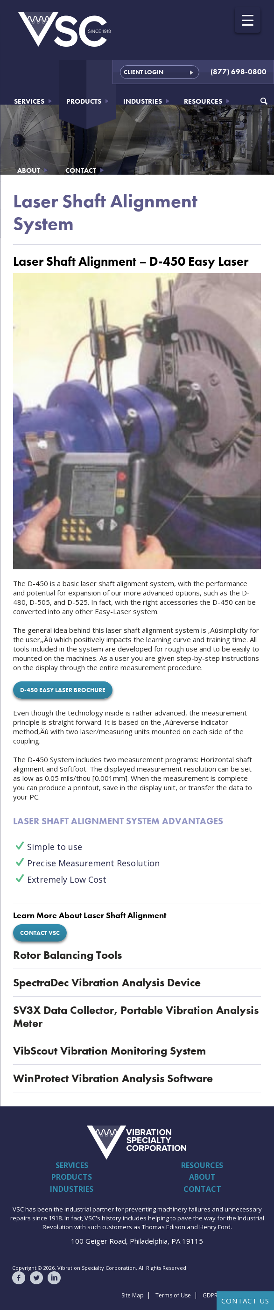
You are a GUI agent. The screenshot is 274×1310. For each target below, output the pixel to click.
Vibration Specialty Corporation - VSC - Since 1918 (65, 29)
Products (83, 101)
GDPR (210, 1295)
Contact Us (245, 1300)
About (28, 170)
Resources (203, 101)
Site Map (132, 1295)
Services (29, 101)
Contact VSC (40, 933)
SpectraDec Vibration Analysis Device (107, 982)
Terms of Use (173, 1295)
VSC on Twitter (36, 1277)
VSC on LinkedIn (54, 1277)
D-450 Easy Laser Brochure (62, 690)
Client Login (143, 72)
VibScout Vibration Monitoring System (109, 1050)
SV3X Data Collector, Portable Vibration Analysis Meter (136, 1016)
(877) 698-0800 (239, 72)
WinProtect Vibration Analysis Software (113, 1078)
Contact (80, 170)
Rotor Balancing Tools (67, 955)
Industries (142, 101)
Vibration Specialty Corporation (57, 1142)
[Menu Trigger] (247, 20)
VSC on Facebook (18, 1277)
